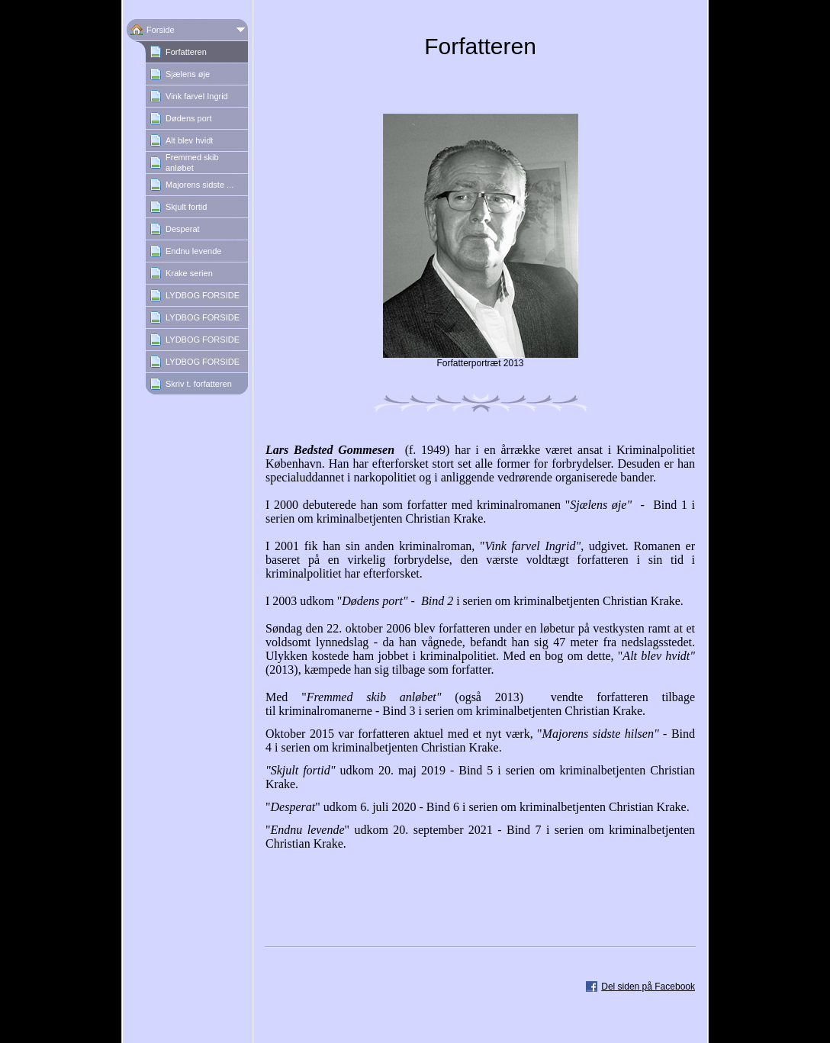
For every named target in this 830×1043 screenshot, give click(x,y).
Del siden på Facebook (648, 986)
